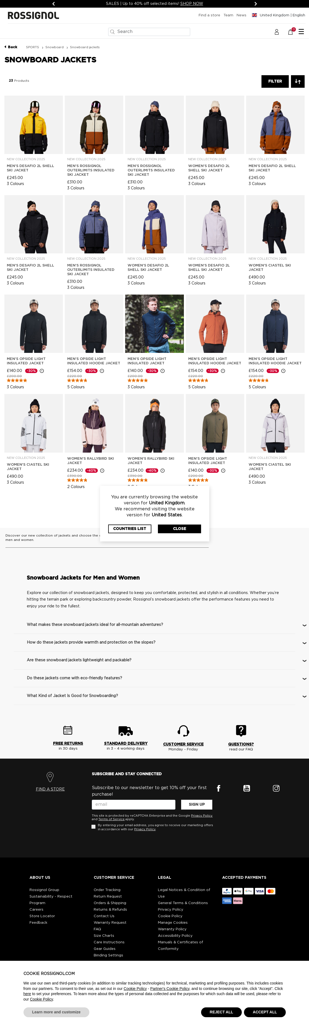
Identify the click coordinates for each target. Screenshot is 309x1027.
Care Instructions (109, 942)
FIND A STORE (50, 789)
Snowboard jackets (85, 47)
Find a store (209, 15)
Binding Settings (108, 955)
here (27, 994)
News (241, 15)
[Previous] (53, 4)
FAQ (97, 929)
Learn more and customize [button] (56, 1012)
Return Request (108, 896)
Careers (36, 909)
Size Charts (104, 936)
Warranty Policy (172, 929)
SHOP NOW (191, 4)
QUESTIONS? (241, 744)
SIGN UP (197, 805)
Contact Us (104, 916)
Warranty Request (110, 923)
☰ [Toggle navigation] (301, 31)
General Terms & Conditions (183, 903)
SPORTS (33, 47)
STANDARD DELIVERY (126, 744)
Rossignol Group (44, 890)
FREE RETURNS (68, 744)
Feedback (38, 923)
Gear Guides (105, 949)
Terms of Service (111, 819)
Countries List (129, 529)
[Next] (256, 4)
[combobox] (149, 32)
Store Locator (42, 916)
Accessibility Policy (175, 936)
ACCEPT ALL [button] (265, 1012)
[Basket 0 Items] (293, 31)
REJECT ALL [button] (221, 1012)
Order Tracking (107, 890)
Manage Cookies (173, 923)
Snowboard (54, 47)
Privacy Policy (202, 815)
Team (228, 15)
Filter (275, 81)
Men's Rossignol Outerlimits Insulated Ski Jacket (90, 170)
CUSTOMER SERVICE (183, 744)
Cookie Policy (170, 916)
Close (179, 529)
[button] (276, 31)
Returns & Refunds (110, 909)
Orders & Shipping (110, 903)
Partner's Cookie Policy (169, 988)
